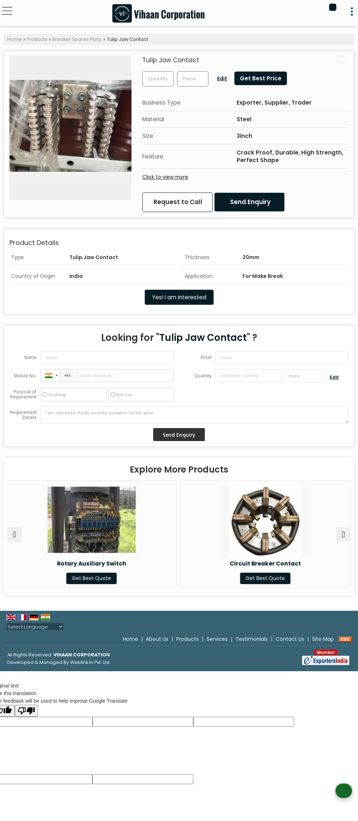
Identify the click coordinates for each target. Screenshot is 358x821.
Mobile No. (25, 376)
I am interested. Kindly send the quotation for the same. (194, 415)
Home (14, 39)
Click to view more (165, 177)
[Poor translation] (26, 711)
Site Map (323, 639)
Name (30, 357)
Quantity (203, 376)
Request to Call (178, 202)
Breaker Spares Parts (77, 39)
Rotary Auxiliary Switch (92, 563)
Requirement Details (23, 415)
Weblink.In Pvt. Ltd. (90, 662)
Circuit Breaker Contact (265, 563)
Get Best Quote (92, 578)
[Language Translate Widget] (35, 627)
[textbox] (192, 78)
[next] (343, 534)
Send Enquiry (250, 202)
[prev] (14, 534)
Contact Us (290, 639)
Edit (222, 78)
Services (217, 639)
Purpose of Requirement (23, 394)
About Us (157, 639)
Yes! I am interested (179, 297)
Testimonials (252, 639)
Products (37, 39)
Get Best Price (260, 78)
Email (206, 357)
